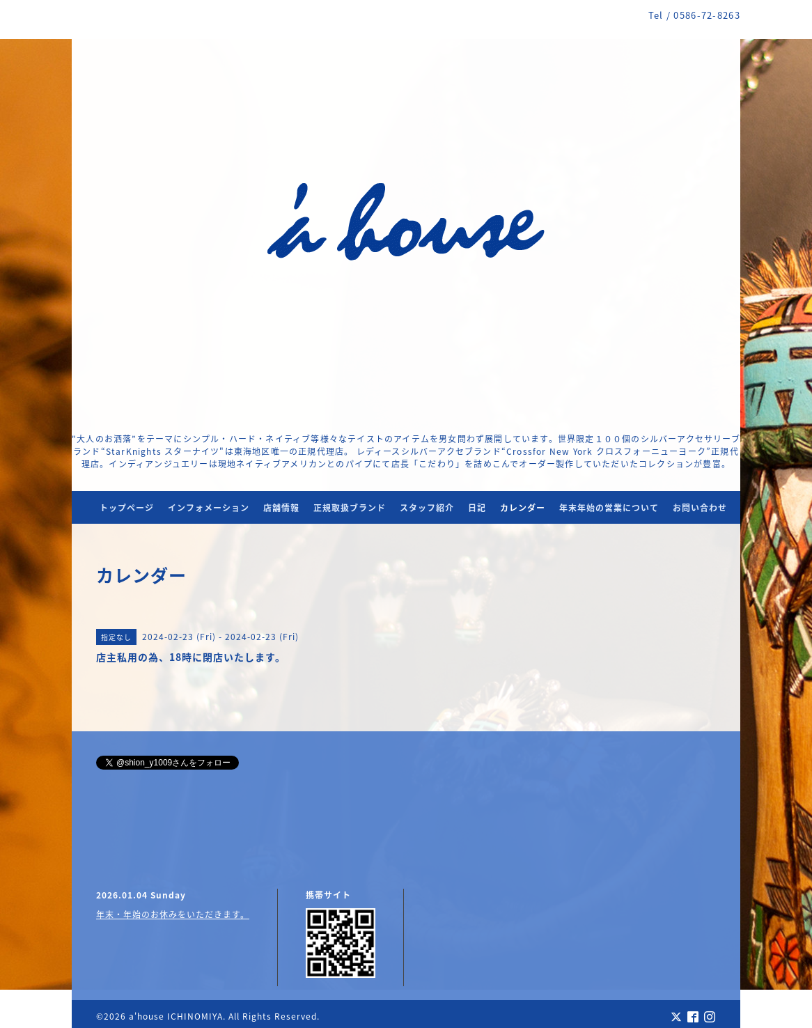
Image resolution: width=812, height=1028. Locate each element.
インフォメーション (208, 507)
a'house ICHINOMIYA (176, 1016)
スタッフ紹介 (427, 507)
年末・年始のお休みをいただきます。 (172, 914)
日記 (477, 507)
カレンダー (522, 507)
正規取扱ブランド (349, 507)
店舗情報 (281, 507)
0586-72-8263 (706, 15)
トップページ (127, 507)
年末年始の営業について (609, 507)
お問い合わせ (700, 507)
